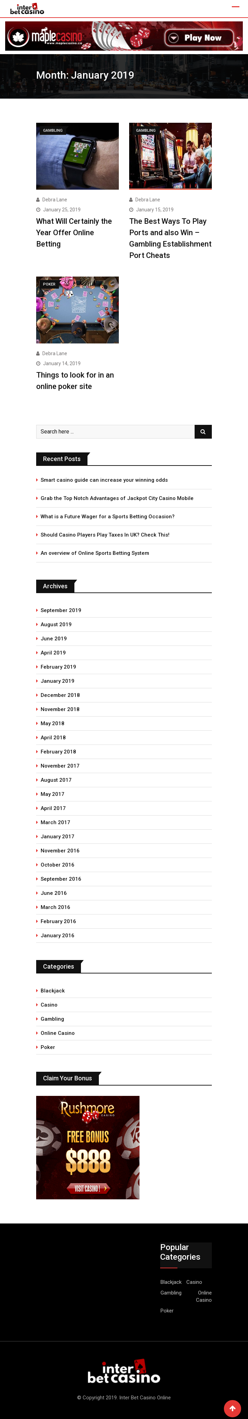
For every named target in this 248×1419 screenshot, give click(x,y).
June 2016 (54, 893)
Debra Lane (54, 199)
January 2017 (57, 836)
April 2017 (53, 808)
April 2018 (53, 738)
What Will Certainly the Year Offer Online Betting (74, 232)
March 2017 (55, 822)
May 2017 (52, 794)
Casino (49, 1005)
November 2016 (60, 851)
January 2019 (57, 681)
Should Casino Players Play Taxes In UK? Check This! (105, 535)
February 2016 (58, 921)
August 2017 (56, 780)
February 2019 (58, 667)
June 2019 (54, 639)
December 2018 (60, 695)
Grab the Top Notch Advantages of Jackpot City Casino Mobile (117, 498)
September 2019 (61, 610)
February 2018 (58, 752)
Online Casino (58, 1033)
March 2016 (55, 907)
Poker (48, 1047)
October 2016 (57, 865)
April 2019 (53, 653)
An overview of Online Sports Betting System (95, 553)
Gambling (52, 1019)
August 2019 (56, 624)
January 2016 (57, 935)
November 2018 (60, 709)
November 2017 (60, 766)
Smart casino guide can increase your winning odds (104, 480)
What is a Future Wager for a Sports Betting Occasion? (108, 516)
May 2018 (52, 723)
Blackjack (53, 991)
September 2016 (61, 879)
